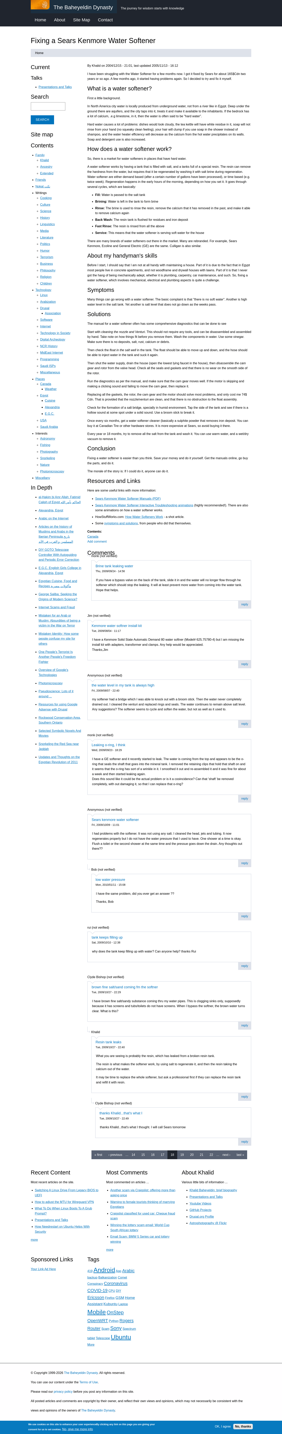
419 (90, 1271)
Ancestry (46, 166)
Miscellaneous (50, 372)
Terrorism (46, 257)
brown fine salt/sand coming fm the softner (125, 987)
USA (43, 420)
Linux (44, 295)
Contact (105, 19)
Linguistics (47, 224)
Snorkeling (47, 458)
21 (201, 1154)
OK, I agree (223, 1426)
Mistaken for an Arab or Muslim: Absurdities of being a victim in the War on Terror (59, 620)
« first (98, 1154)
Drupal (44, 308)
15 (143, 1154)
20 (192, 1154)
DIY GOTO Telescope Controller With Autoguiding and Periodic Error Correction (59, 554)
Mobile (96, 1312)
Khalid (44, 160)
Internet (45, 326)
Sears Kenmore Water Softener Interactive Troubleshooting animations (144, 505)
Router (93, 1328)
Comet (122, 1277)
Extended (46, 173)
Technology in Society (55, 333)
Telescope (103, 1338)
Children (46, 283)
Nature (45, 464)
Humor (45, 250)
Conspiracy (95, 1283)
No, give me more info (77, 1429)
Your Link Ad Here (43, 1269)
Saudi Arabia (49, 426)
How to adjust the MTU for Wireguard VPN (64, 1202)
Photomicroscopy (52, 471)
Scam (105, 1328)
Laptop (123, 1304)
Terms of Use (88, 1382)
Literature (46, 237)
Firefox (110, 1298)
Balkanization (107, 1277)
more (34, 1239)
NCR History (49, 346)
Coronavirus (115, 1283)
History (45, 217)
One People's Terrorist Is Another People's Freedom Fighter (57, 657)
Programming (49, 359)
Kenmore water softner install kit (117, 626)
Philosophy (47, 270)
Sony (116, 1328)
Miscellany (42, 478)
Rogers (126, 1320)
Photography (49, 451)
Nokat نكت (42, 186)
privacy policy (63, 1391)
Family (40, 155)
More (90, 1344)
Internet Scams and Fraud (57, 607)
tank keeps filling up (107, 937)
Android (104, 1269)
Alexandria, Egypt (51, 510)
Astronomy (47, 438)
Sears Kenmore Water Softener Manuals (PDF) (128, 498)
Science (45, 211)
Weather (51, 389)
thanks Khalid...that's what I (120, 1113)
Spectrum (129, 1328)
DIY (118, 1290)
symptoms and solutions (121, 523)
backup (92, 1277)
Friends (40, 179)
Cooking (46, 198)
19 (182, 1154)
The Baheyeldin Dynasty (81, 1372)
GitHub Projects (201, 1210)
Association (53, 313)
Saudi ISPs (48, 366)
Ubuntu (121, 1337)
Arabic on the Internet (54, 518)
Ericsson (95, 1297)
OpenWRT (97, 1320)
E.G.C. (49, 413)
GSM (120, 1298)
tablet (91, 1338)
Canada (92, 536)
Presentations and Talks (55, 87)
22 (211, 1154)
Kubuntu (110, 1304)
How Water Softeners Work (144, 517)
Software (46, 319)
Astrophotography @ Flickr (208, 1223)
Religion (46, 277)
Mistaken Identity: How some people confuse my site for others (59, 638)
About (59, 19)
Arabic (128, 1270)
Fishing (45, 445)
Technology (43, 290)
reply (244, 604)
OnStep (115, 1312)
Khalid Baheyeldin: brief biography (213, 1190)
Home (40, 19)
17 (162, 1154)
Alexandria (52, 407)
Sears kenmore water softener (115, 820)
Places (40, 379)
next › (226, 1154)
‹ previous (115, 1154)
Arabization (48, 301)
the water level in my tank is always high (123, 685)
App (118, 1271)
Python (114, 1321)
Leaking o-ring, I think (108, 745)
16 (153, 1154)
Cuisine (50, 400)
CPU (111, 1290)
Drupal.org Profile (202, 1216)
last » (240, 1154)
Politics (45, 244)
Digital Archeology (52, 339)
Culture (45, 204)
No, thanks (243, 1426)
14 (133, 1154)
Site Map (81, 19)
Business (46, 263)
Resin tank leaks (108, 1042)
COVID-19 (97, 1290)
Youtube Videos (200, 1203)
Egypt (44, 395)
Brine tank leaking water (114, 566)
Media (44, 231)
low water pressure (110, 880)
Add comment (97, 541)
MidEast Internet (51, 352)
